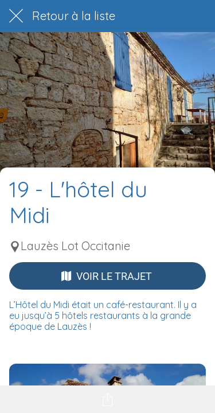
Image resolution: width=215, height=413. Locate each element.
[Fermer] (16, 16)
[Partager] (108, 399)
